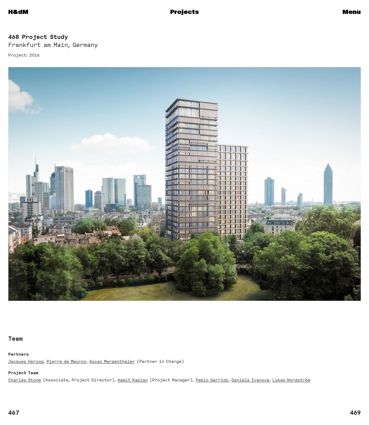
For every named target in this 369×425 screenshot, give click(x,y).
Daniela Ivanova (250, 380)
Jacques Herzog (26, 361)
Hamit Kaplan (133, 380)
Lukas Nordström (291, 380)
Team (15, 338)
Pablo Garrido (212, 380)
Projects (184, 12)
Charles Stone (24, 380)
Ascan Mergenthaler (112, 361)
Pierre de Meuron (66, 361)
